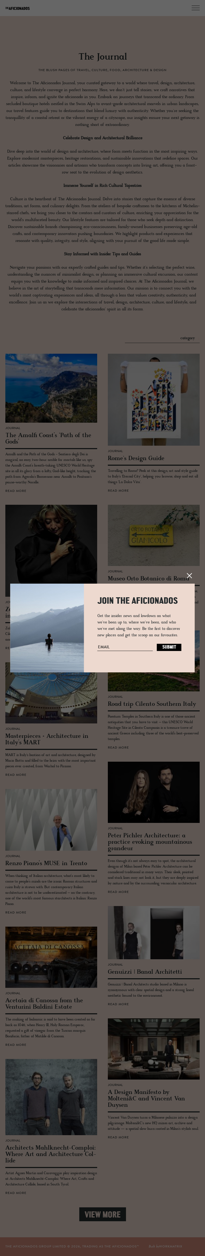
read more (15, 491)
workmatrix (170, 1246)
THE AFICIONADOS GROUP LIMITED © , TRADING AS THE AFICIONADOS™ (72, 1246)
